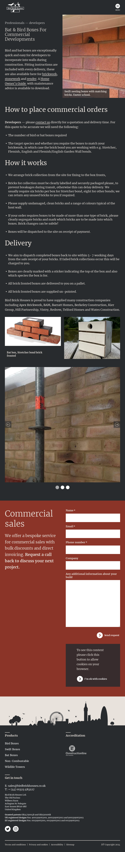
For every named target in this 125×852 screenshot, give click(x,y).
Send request (111, 635)
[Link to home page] (15, 7)
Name (70, 510)
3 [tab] (68, 487)
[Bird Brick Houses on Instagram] (15, 829)
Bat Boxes (11, 755)
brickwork (49, 74)
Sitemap (70, 844)
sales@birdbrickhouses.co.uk (27, 785)
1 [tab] (57, 487)
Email (70, 526)
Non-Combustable (17, 761)
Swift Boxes (12, 749)
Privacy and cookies (38, 844)
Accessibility (57, 844)
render (31, 79)
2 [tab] (62, 487)
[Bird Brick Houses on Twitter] (8, 829)
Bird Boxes (12, 743)
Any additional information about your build (91, 575)
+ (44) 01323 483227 (21, 789)
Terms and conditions (15, 844)
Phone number (76, 542)
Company (72, 558)
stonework (12, 79)
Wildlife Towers (15, 766)
